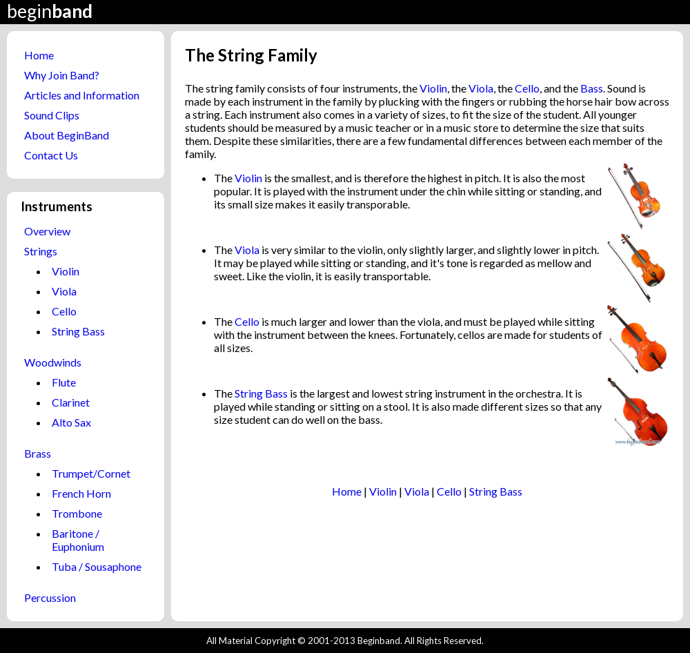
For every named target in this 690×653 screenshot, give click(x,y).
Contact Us (51, 155)
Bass (591, 88)
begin (49, 11)
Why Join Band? (61, 74)
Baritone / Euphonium (78, 540)
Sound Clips (51, 114)
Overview (47, 230)
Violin (65, 270)
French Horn (81, 493)
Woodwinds (52, 362)
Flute (64, 382)
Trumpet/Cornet (91, 473)
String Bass (78, 331)
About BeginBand (66, 135)
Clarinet (71, 402)
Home (39, 54)
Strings (40, 250)
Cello (64, 311)
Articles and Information (81, 94)
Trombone (77, 513)
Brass (37, 453)
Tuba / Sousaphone (96, 566)
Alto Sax (71, 422)
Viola (64, 291)
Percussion (50, 597)
